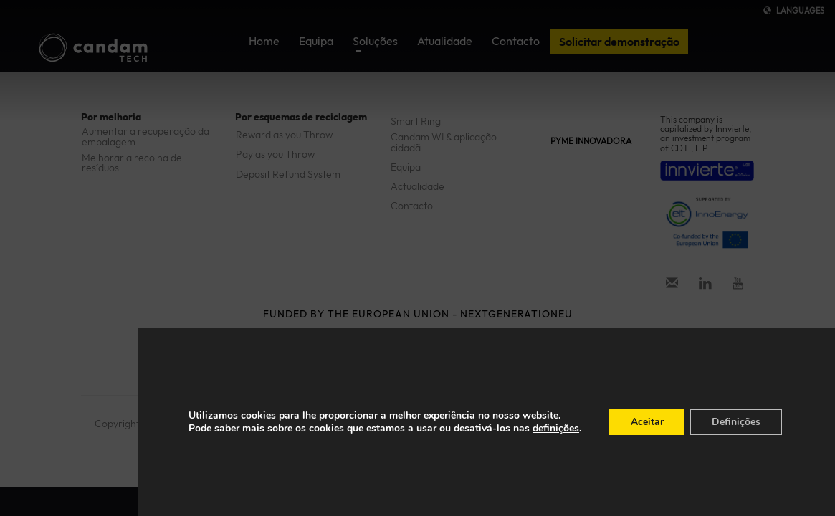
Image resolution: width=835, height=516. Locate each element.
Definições (736, 422)
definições (555, 428)
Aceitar (646, 422)
